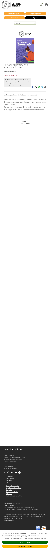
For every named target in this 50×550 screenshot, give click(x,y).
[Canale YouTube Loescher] (16, 473)
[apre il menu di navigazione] (46, 5)
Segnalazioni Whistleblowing (14, 488)
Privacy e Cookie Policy (12, 486)
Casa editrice (9, 476)
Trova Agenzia (10, 478)
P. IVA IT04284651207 (9, 505)
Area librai (9, 480)
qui (26, 536)
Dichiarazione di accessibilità (14, 496)
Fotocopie (9, 494)
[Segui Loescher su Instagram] (9, 473)
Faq (7, 482)
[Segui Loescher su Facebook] (5, 473)
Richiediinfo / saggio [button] (25, 121)
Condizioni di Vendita (12, 492)
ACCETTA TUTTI (25, 542)
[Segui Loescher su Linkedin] (13, 473)
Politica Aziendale (9, 520)
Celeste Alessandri (12, 71)
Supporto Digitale (14, 14)
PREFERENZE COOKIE (25, 546)
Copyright (9, 490)
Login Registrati (35, 14)
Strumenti (14, 18)
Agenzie (35, 18)
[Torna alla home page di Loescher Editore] (11, 5)
